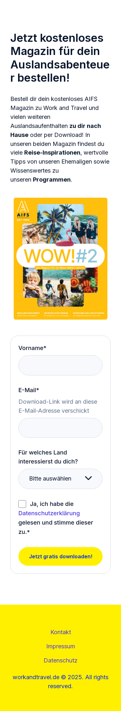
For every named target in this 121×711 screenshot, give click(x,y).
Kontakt (60, 632)
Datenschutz (60, 660)
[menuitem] (61, 632)
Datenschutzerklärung (49, 513)
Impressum (60, 646)
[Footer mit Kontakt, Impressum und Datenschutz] (60, 646)
